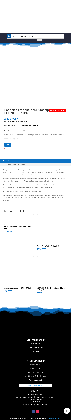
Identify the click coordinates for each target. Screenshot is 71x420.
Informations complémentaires (14, 164)
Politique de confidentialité (35, 372)
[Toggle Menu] (39, 40)
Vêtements (36, 125)
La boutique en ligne (35, 347)
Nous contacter (35, 364)
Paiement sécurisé (35, 380)
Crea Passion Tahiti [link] (54, 418)
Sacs (30, 125)
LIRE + (8, 145)
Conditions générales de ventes (35, 376)
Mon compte (35, 344)
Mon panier (35, 351)
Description (7, 161)
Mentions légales (35, 368)
